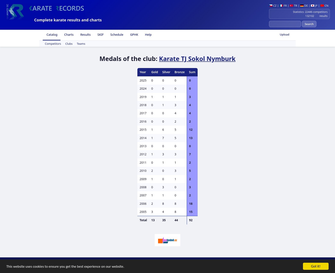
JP (314, 5)
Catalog (51, 35)
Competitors (53, 44)
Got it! (315, 266)
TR (293, 5)
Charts (68, 35)
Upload (284, 34)
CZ (272, 5)
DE (304, 5)
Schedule (116, 35)
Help (148, 35)
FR (283, 5)
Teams (81, 44)
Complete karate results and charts (68, 19)
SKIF (100, 35)
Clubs (69, 44)
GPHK (133, 35)
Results (85, 35)
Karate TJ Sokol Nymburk (197, 58)
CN (324, 5)
